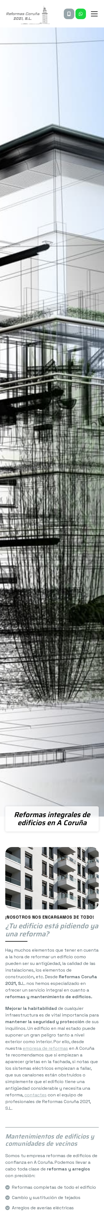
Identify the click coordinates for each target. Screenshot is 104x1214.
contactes (35, 1095)
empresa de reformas (45, 1048)
